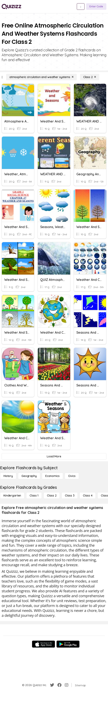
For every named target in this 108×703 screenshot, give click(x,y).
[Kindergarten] (12, 495)
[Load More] (54, 456)
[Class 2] (89, 77)
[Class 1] (34, 495)
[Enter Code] (96, 6)
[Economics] (52, 476)
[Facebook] (59, 685)
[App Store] (43, 644)
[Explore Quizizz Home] (11, 6)
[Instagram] (66, 685)
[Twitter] (52, 685)
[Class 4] (87, 495)
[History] (8, 476)
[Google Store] (68, 644)
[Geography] (29, 476)
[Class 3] (69, 495)
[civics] (72, 476)
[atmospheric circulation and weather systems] (41, 77)
